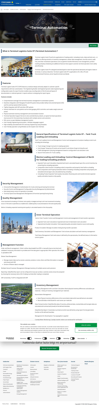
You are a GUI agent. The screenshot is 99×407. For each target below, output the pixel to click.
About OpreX (60, 372)
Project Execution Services (34, 374)
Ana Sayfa (6, 9)
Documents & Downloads (74, 368)
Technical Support (75, 365)
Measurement (33, 369)
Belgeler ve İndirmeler (49, 365)
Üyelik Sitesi (68, 2)
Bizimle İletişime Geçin (90, 4)
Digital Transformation (62, 378)
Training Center (75, 371)
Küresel (74, 2)
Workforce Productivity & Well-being (22, 366)
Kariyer (63, 2)
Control (32, 367)
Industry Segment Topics (61, 369)
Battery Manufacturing (8, 386)
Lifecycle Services (34, 377)
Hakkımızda (57, 2)
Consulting (32, 371)
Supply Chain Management (34, 9)
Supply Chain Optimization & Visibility (22, 383)
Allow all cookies (86, 390)
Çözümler (37, 4)
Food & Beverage (7, 378)
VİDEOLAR (46, 369)
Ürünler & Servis (47, 4)
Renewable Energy (7, 373)
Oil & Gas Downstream (8, 365)
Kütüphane (58, 4)
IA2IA (58, 376)
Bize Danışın (93, 45)
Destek (79, 4)
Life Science (33, 379)
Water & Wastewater (8, 384)
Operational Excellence (22, 375)
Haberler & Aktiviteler (48, 2)
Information (23, 9)
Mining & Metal (6, 375)
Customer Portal (75, 375)
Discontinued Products (76, 377)
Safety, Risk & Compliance (20, 369)
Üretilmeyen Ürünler (35, 384)
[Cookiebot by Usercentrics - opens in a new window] (10, 404)
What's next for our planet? (62, 366)
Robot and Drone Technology (61, 383)
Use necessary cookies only (86, 395)
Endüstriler (28, 4)
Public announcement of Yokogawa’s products (36, 382)
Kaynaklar (46, 367)
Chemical (5, 369)
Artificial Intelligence (62, 380)
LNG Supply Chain (7, 367)
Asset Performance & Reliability (22, 372)
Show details (81, 404)
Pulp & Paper (6, 380)
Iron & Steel (6, 382)
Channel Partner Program (75, 380)
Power (4, 371)
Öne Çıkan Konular (69, 4)
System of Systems (61, 374)
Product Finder (74, 373)
